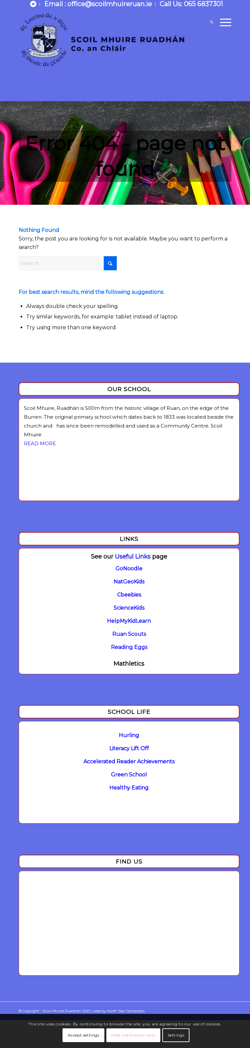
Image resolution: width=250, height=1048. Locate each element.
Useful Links (133, 556)
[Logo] (104, 38)
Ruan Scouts (129, 634)
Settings (176, 1035)
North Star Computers (126, 1011)
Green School (129, 775)
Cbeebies (129, 595)
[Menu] (222, 23)
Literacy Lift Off (129, 748)
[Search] (208, 23)
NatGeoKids (129, 582)
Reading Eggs (129, 647)
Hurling (129, 735)
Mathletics (129, 663)
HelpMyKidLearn (129, 621)
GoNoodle (129, 568)
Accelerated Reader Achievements (128, 761)
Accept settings (83, 1035)
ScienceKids (129, 608)
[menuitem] (33, 4)
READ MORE (40, 443)
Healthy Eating (129, 788)
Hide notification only (133, 1035)
